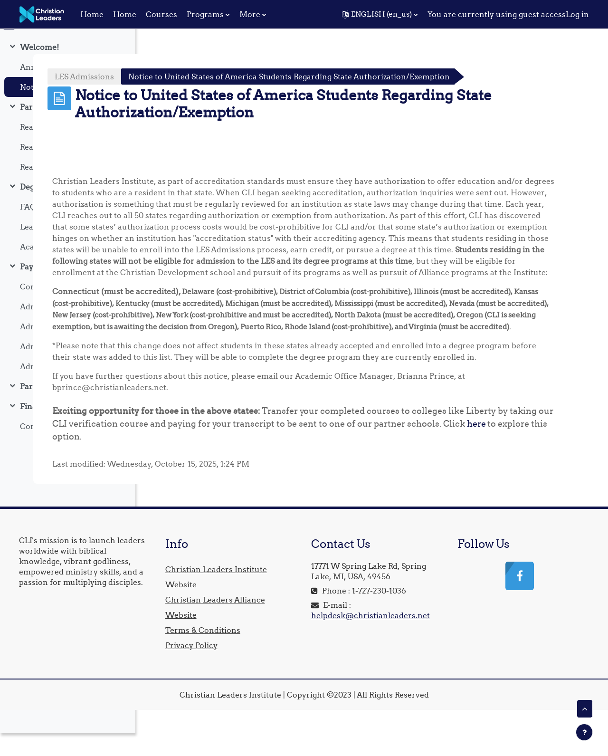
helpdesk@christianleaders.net (442, 672)
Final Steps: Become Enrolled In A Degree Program (68, 429)
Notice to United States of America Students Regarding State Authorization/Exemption (68, 110)
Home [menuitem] (92, 14)
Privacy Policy (298, 691)
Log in (577, 14)
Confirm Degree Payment (68, 449)
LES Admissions (194, 76)
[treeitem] (67, 90)
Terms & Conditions (309, 676)
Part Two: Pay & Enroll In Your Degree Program (68, 409)
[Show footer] (584, 732)
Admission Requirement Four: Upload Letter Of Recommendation (68, 389)
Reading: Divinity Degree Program (68, 149)
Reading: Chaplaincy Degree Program (68, 169)
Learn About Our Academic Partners (68, 249)
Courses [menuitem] (161, 14)
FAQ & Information (55, 229)
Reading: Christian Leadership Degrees (68, 189)
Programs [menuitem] (205, 14)
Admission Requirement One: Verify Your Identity (68, 329)
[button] (380, 14)
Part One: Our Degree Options (68, 129)
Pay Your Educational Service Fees (68, 289)
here (264, 482)
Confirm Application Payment (68, 309)
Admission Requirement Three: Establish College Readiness (68, 369)
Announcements (52, 90)
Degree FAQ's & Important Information (68, 209)
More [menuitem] (249, 14)
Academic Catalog (54, 269)
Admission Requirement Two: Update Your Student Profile (68, 349)
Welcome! (39, 70)
